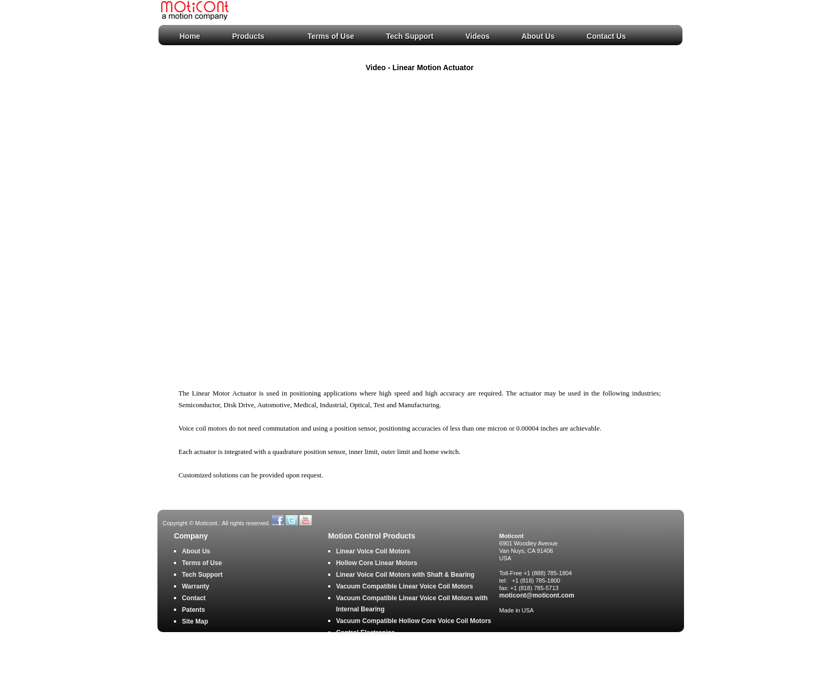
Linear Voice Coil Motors (373, 551)
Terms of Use (330, 36)
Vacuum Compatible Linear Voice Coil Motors (404, 586)
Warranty (196, 586)
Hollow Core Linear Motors (377, 563)
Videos (477, 36)
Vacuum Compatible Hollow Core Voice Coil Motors (413, 621)
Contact (194, 598)
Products (248, 36)
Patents (193, 609)
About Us (538, 36)
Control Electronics (365, 632)
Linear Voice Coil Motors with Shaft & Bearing (405, 574)
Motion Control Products (371, 536)
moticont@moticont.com (536, 595)
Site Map (195, 621)
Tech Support (409, 36)
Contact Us (606, 36)
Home (190, 36)
